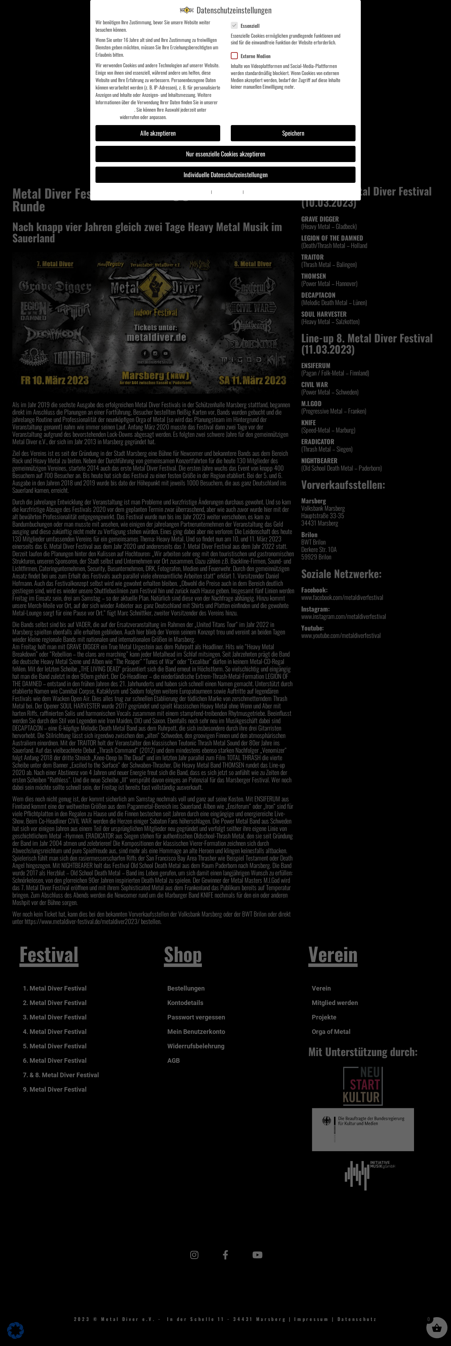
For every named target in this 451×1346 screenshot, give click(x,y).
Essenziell (248, 25)
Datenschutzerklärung (114, 109)
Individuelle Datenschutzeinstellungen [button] (226, 174)
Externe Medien (254, 56)
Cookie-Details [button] (201, 191)
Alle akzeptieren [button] (158, 132)
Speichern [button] (293, 132)
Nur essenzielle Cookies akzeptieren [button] (225, 153)
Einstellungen (107, 116)
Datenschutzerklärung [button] (227, 191)
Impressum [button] (252, 191)
